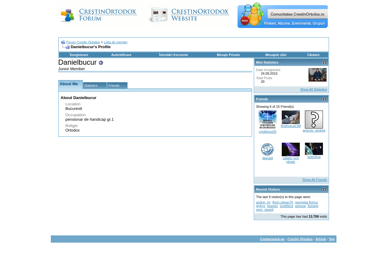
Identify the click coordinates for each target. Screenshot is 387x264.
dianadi (267, 158)
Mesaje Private (228, 55)
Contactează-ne (272, 239)
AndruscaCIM (291, 126)
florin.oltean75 (282, 202)
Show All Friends (315, 180)
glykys (261, 206)
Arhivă (320, 239)
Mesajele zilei (276, 55)
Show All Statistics (313, 89)
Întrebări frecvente (173, 55)
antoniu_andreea (315, 130)
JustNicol (286, 206)
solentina (314, 157)
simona (300, 206)
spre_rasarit (265, 209)
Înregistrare (79, 55)
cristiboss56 (267, 131)
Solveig (313, 206)
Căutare (313, 55)
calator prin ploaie (291, 159)
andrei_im (263, 202)
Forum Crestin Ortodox (83, 42)
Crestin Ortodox (300, 239)
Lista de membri (115, 42)
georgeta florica (306, 202)
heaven (272, 206)
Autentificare (121, 55)
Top (331, 239)
